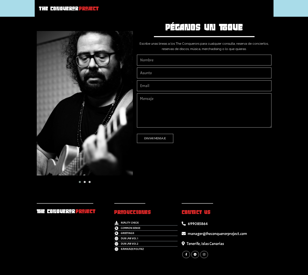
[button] (79, 182)
